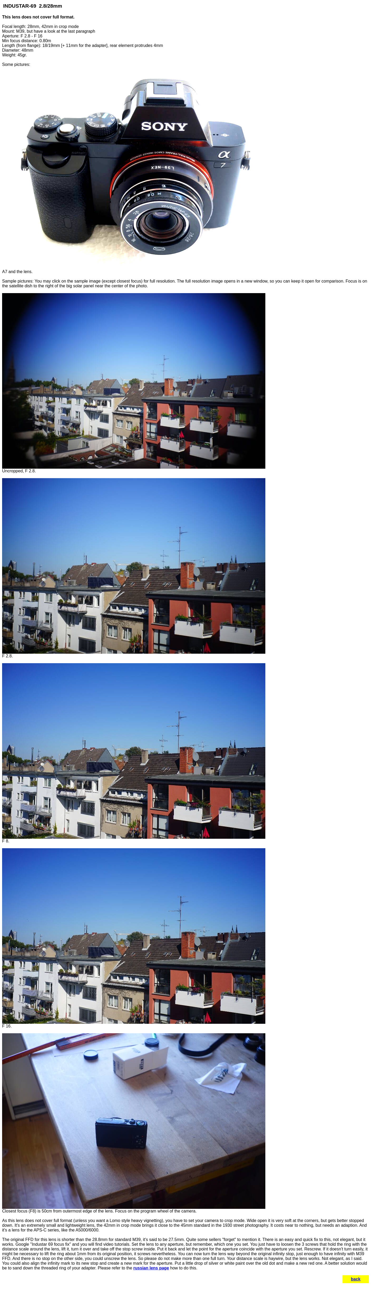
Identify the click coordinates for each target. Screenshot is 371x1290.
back (355, 1279)
